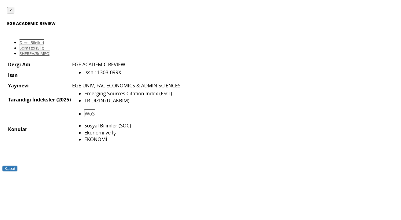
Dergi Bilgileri (32, 42)
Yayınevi (18, 85)
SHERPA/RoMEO (35, 53)
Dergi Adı (19, 64)
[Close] (10, 10)
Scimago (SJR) (32, 48)
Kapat (10, 168)
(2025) (63, 99)
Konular (17, 129)
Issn (13, 75)
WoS (90, 113)
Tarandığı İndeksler (31, 99)
